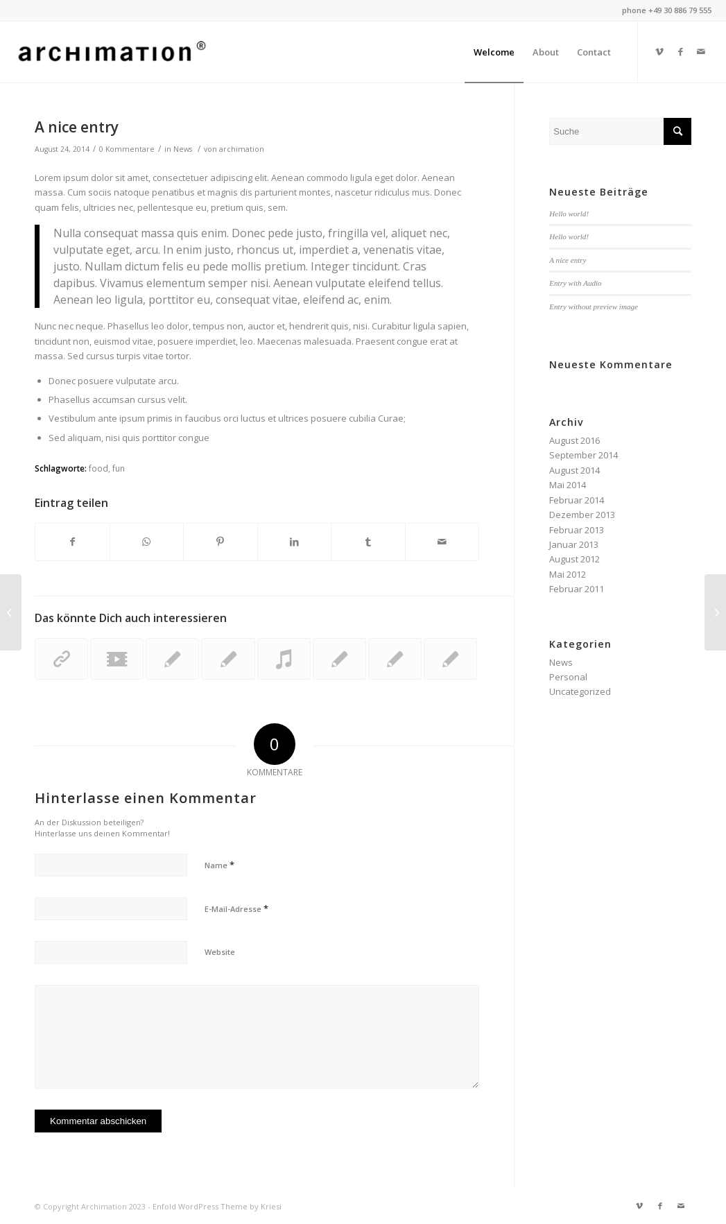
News (182, 149)
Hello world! (569, 213)
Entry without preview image (593, 306)
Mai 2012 (567, 574)
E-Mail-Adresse (236, 908)
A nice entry (77, 127)
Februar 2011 (576, 589)
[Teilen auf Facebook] (72, 542)
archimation (241, 149)
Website (220, 952)
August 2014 (574, 470)
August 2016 (574, 440)
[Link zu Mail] (701, 51)
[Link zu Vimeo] (659, 51)
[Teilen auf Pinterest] (220, 542)
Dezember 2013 (582, 514)
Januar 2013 (573, 544)
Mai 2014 (567, 485)
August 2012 (574, 559)
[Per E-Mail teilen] (442, 542)
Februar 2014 (576, 500)
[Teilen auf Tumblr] (368, 542)
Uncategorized (580, 691)
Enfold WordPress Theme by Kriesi (217, 1206)
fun (118, 468)
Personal (568, 677)
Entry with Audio (575, 283)
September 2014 (583, 455)
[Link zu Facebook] (680, 51)
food (98, 468)
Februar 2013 (576, 530)
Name (219, 865)
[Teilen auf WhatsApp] (147, 542)
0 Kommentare (127, 149)
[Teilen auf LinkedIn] (294, 542)
